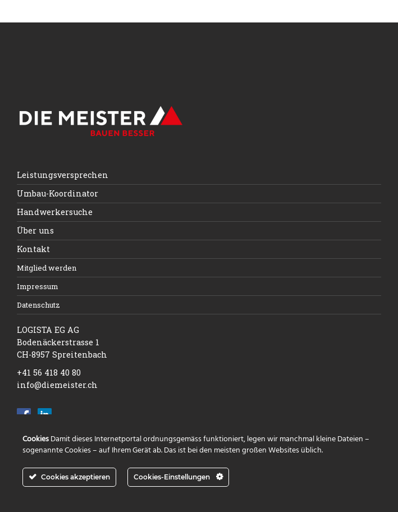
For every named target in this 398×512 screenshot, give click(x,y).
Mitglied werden (46, 268)
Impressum (37, 286)
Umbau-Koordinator (57, 193)
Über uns (35, 230)
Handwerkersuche (55, 212)
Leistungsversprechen (62, 175)
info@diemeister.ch (57, 385)
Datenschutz (38, 305)
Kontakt (33, 249)
